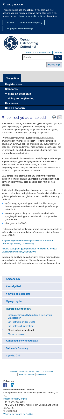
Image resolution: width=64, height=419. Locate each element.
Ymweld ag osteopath (18, 294)
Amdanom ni (13, 279)
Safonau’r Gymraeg (17, 348)
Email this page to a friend (59, 117)
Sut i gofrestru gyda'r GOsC (21, 322)
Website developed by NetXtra (18, 414)
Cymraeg (57, 52)
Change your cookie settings (19, 28)
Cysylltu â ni (13, 355)
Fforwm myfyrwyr (16, 334)
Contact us (40, 52)
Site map (13, 371)
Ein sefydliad (13, 286)
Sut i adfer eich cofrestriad (20, 326)
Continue (9, 22)
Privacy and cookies (26, 371)
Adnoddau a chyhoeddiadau (22, 340)
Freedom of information (44, 371)
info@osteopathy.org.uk (15, 398)
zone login (54, 64)
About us (29, 52)
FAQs (49, 52)
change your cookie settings (31, 16)
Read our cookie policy (31, 22)
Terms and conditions (26, 374)
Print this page (54, 117)
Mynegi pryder (14, 301)
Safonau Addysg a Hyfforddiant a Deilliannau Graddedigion (30, 316)
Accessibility (41, 374)
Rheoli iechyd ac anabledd (21, 330)
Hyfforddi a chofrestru (18, 308)
